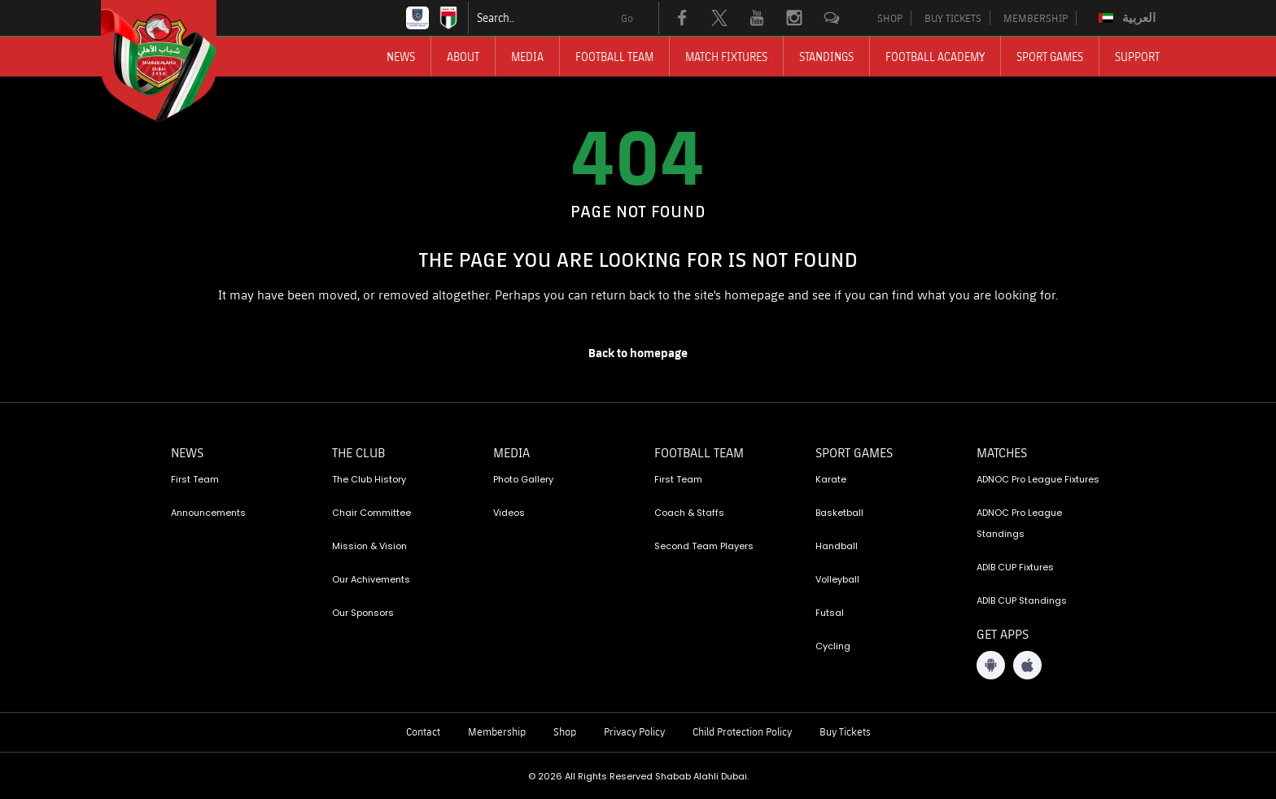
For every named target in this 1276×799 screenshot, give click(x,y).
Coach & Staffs (689, 512)
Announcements (208, 512)
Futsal (829, 612)
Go (627, 17)
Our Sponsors (363, 612)
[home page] (638, 353)
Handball (836, 545)
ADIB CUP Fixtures (1015, 567)
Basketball (839, 512)
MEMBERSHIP (1035, 17)
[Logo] (173, 61)
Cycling (832, 646)
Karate (830, 479)
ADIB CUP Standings (1022, 600)
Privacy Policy (634, 731)
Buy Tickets (845, 731)
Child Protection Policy (742, 731)
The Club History (369, 479)
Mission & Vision (369, 545)
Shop (564, 731)
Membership (497, 731)
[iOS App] (1027, 665)
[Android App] (991, 665)
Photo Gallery (523, 479)
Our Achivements (371, 579)
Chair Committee (371, 512)
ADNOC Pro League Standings (1019, 523)
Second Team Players (704, 545)
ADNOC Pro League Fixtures (1038, 479)
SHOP (889, 17)
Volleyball (837, 579)
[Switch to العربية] (1129, 17)
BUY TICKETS (952, 17)
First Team (195, 479)
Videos (509, 512)
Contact (423, 731)
